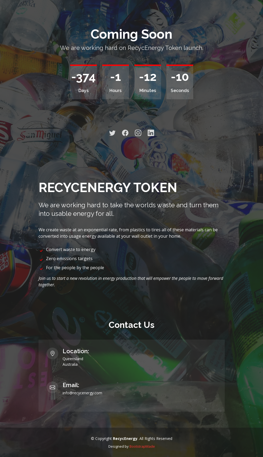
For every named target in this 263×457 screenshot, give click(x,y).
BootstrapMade (142, 446)
